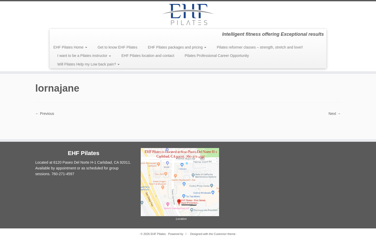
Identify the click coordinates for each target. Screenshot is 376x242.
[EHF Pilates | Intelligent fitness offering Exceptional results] (188, 14)
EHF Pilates (158, 233)
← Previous (44, 113)
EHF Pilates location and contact (147, 56)
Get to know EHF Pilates (118, 47)
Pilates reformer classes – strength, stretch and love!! (260, 47)
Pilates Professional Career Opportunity (217, 56)
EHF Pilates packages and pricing (177, 47)
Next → (334, 113)
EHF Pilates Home (70, 47)
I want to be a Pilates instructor (84, 56)
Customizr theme (225, 233)
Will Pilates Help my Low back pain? (88, 64)
